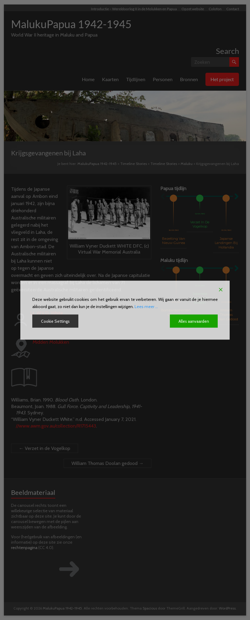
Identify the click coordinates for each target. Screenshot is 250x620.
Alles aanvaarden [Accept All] (193, 321)
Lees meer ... (146, 306)
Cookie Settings (56, 321)
